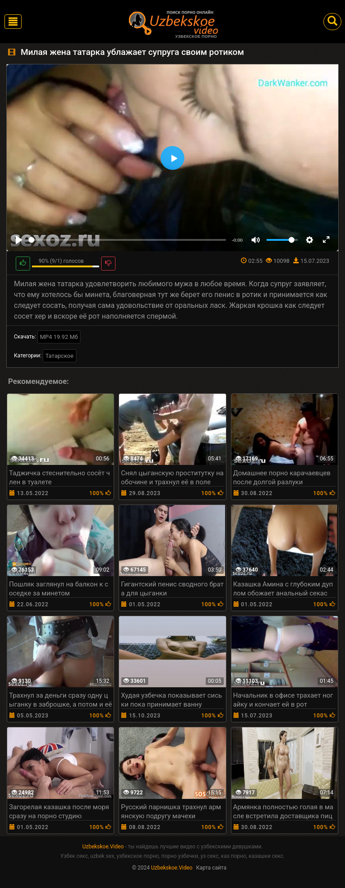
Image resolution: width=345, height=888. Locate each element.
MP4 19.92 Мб (59, 337)
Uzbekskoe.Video (103, 846)
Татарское (59, 355)
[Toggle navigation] (13, 21)
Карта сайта (211, 868)
